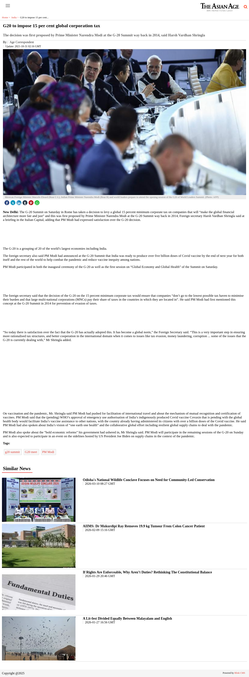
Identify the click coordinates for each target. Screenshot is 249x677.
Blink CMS (239, 673)
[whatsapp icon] (37, 201)
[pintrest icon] (31, 201)
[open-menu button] (8, 6)
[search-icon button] (245, 7)
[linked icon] (19, 201)
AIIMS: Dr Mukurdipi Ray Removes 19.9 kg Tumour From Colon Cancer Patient (144, 526)
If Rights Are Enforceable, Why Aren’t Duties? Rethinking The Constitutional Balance (147, 572)
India (15, 17)
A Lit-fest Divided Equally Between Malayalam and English (127, 618)
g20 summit (13, 452)
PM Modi (48, 452)
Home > (6, 17)
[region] (124, 234)
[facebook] (7, 201)
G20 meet (31, 452)
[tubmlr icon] (25, 201)
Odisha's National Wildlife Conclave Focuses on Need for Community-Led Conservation (149, 480)
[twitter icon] (13, 201)
